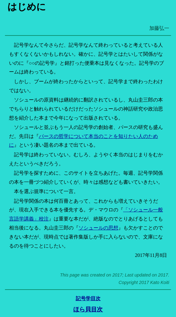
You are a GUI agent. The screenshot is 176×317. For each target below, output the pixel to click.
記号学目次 (88, 298)
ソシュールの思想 (98, 227)
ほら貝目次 (88, 309)
